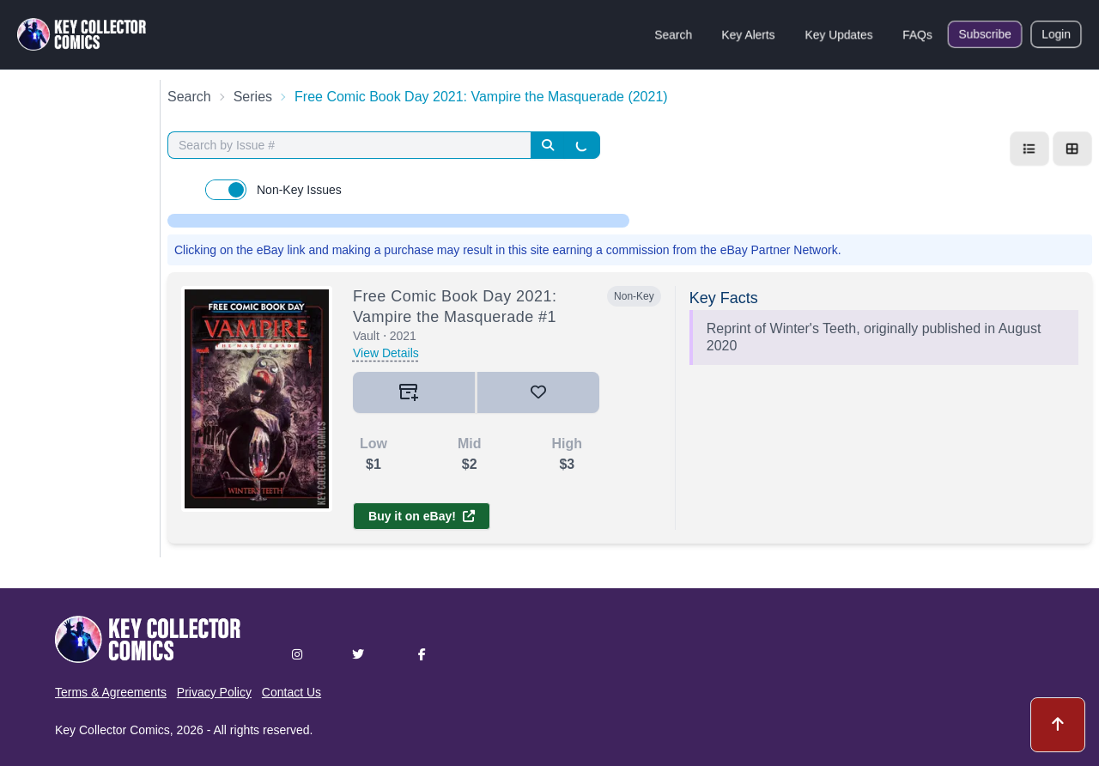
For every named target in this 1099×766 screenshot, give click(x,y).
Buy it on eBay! (421, 516)
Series (253, 96)
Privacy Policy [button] (214, 692)
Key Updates (839, 34)
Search (673, 34)
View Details (386, 353)
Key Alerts (748, 34)
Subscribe (984, 34)
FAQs (917, 34)
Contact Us (291, 692)
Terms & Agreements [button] (111, 692)
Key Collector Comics (112, 730)
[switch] (225, 189)
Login (1056, 34)
